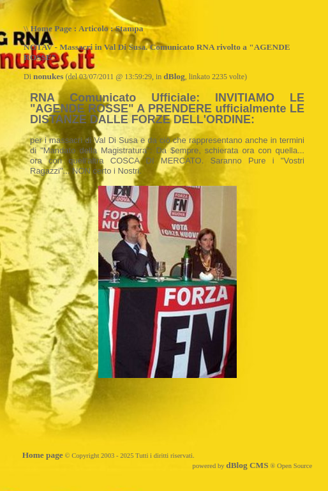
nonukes (48, 76)
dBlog (173, 76)
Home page (42, 455)
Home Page (51, 28)
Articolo (93, 28)
